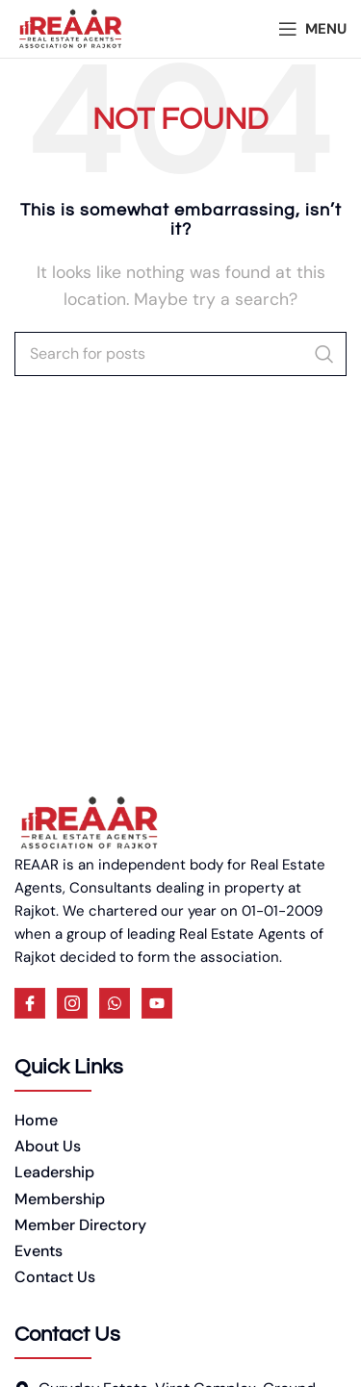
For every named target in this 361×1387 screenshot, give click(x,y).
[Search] (180, 354)
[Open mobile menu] (312, 29)
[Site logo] (70, 27)
